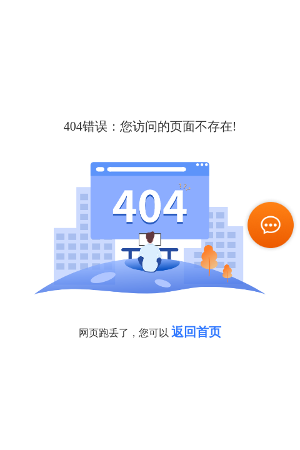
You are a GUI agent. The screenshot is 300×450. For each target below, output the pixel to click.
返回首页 (196, 332)
